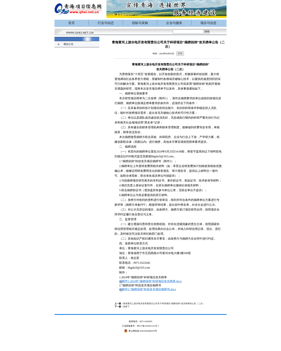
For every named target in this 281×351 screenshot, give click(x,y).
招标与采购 (140, 23)
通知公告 (68, 44)
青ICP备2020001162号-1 (148, 326)
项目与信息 (208, 23)
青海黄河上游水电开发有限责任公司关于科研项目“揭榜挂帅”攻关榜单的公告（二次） (164, 303)
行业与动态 (106, 23)
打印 (180, 53)
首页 (71, 23)
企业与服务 (174, 23)
